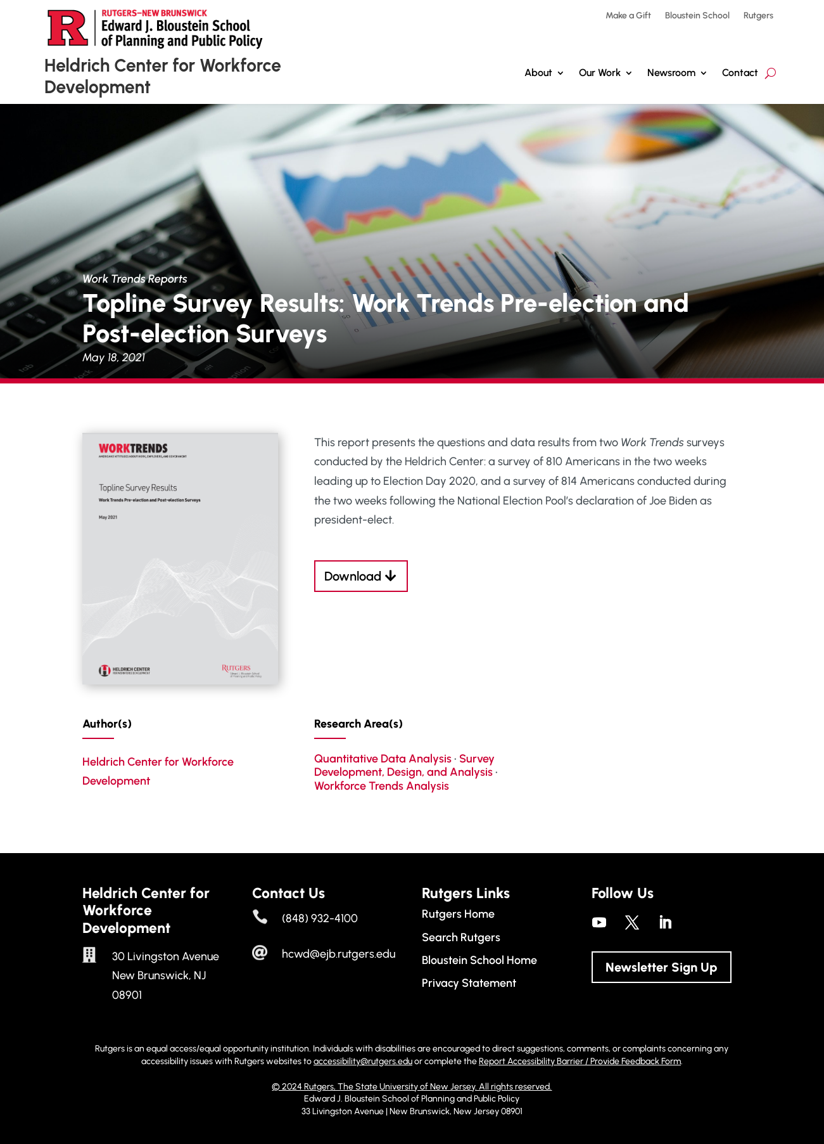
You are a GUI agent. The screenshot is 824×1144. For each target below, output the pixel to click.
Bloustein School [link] (697, 16)
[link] (180, 681)
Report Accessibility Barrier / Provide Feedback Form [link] (580, 1061)
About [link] (538, 73)
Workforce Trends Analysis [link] (381, 786)
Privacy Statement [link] (469, 983)
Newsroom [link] (671, 73)
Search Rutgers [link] (461, 937)
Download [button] (352, 576)
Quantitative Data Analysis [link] (383, 759)
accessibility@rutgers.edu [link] (363, 1061)
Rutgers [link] (758, 16)
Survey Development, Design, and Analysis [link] (404, 766)
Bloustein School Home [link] (479, 960)
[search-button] (770, 73)
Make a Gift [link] (628, 16)
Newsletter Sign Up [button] (661, 967)
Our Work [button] (600, 73)
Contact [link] (740, 73)
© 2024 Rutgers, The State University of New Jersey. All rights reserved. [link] (412, 1086)
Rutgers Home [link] (458, 914)
